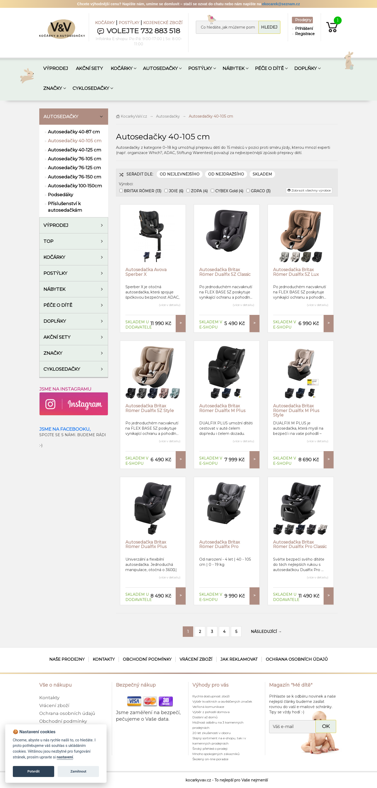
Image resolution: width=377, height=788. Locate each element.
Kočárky (54, 257)
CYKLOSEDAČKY (91, 88)
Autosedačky (60, 116)
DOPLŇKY (305, 68)
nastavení (65, 757)
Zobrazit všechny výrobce (309, 190)
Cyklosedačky (61, 369)
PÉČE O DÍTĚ (269, 68)
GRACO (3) (260, 191)
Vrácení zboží (196, 659)
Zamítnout (78, 771)
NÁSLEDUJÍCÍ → (266, 631)
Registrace (303, 33)
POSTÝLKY (129, 22)
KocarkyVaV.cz (131, 116)
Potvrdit (33, 771)
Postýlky (55, 273)
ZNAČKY (52, 88)
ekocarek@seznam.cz (281, 4)
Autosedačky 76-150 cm (74, 176)
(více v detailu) (169, 305)
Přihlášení (303, 28)
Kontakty (104, 659)
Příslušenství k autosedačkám (65, 206)
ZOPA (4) (199, 191)
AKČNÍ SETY (89, 68)
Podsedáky (60, 194)
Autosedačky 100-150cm (75, 185)
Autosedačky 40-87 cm (74, 131)
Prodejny (303, 20)
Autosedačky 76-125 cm (74, 167)
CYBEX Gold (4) (229, 191)
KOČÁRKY (105, 22)
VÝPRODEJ (55, 68)
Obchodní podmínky (147, 659)
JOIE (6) (176, 191)
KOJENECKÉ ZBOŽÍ (162, 22)
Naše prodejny (67, 659)
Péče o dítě (57, 305)
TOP (48, 241)
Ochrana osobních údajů (297, 659)
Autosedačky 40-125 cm (74, 149)
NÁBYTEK (234, 68)
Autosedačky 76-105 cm (74, 158)
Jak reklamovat (239, 659)
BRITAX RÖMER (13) (142, 191)
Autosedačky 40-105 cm (75, 140)
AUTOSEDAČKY (160, 68)
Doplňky (54, 321)
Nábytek (54, 289)
